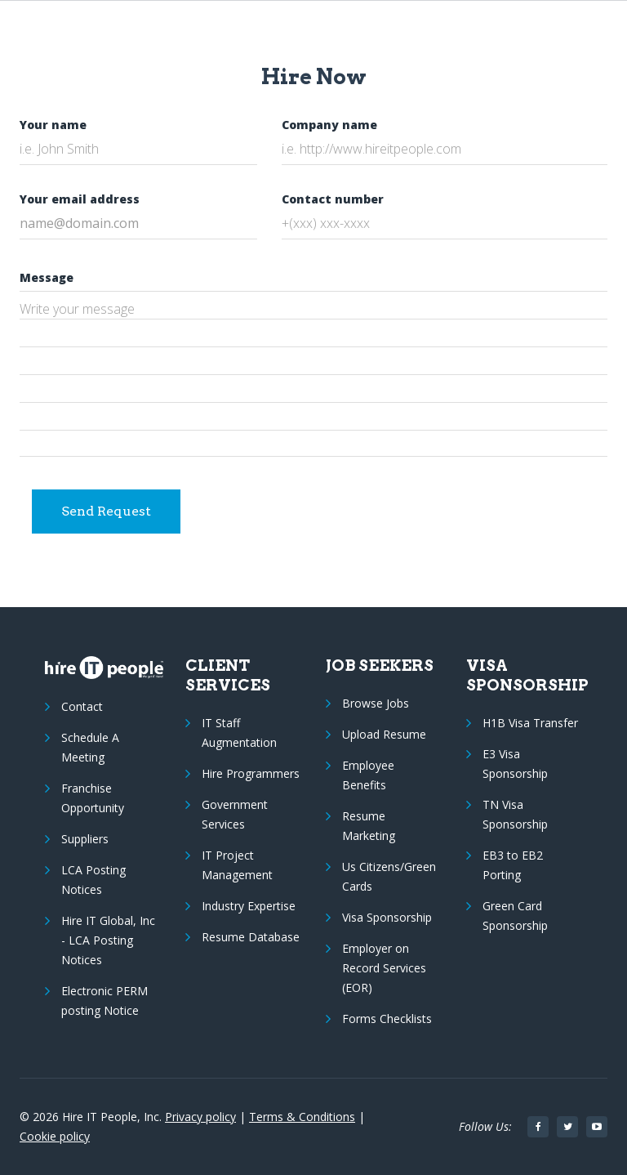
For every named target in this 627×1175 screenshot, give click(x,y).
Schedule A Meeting (90, 747)
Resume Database (251, 937)
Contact (82, 706)
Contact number (333, 199)
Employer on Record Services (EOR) (384, 967)
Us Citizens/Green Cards (389, 876)
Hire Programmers (251, 773)
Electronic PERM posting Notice (104, 1000)
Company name (329, 124)
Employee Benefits (368, 775)
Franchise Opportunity (92, 797)
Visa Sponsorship (387, 917)
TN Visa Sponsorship (515, 814)
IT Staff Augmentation (239, 732)
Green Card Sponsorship (515, 915)
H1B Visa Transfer (530, 722)
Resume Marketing (368, 825)
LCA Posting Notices (93, 879)
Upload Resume (384, 734)
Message (46, 277)
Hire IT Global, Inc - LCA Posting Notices (108, 940)
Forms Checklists (387, 1018)
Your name (53, 124)
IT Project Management (237, 864)
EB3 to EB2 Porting (512, 864)
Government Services (235, 814)
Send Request (106, 511)
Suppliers (85, 839)
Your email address (80, 199)
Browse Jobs (375, 703)
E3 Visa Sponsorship (515, 763)
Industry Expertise (249, 906)
